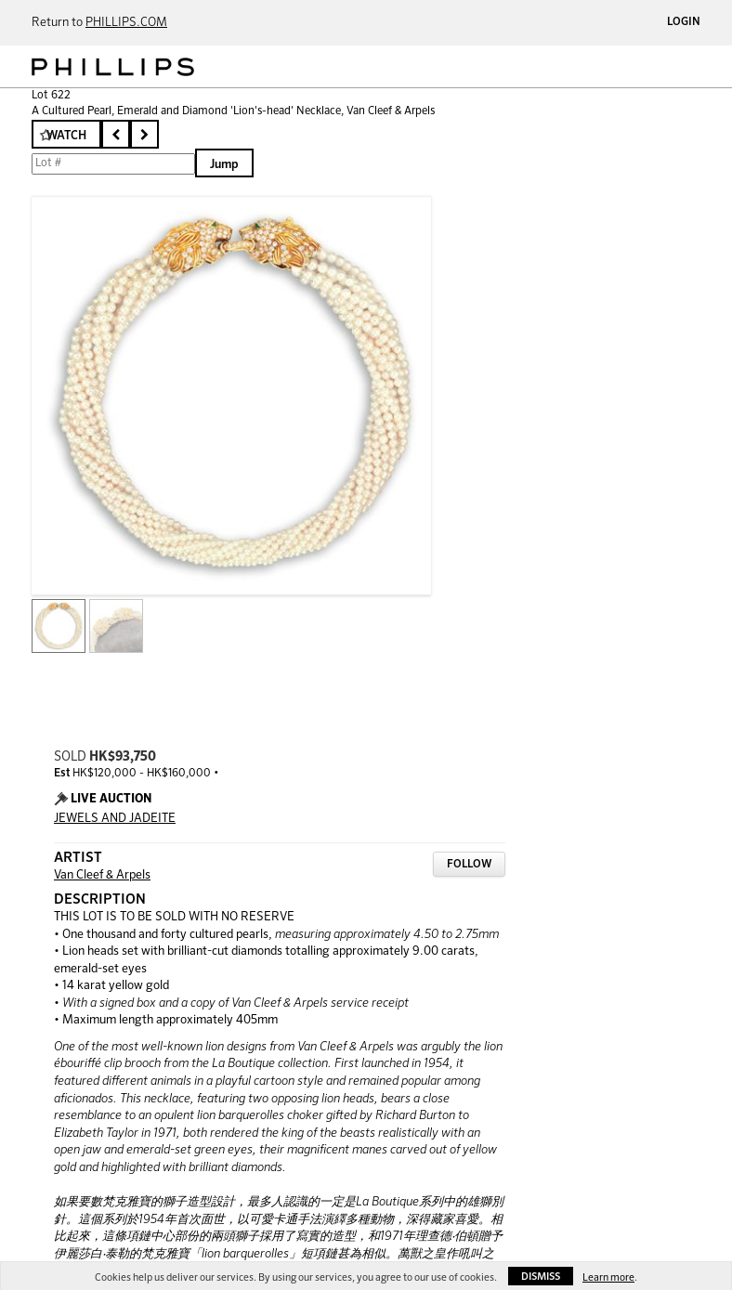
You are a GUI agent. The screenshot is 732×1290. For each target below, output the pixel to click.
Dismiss (540, 1276)
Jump (224, 165)
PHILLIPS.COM (126, 23)
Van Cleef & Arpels (102, 875)
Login (683, 22)
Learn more (608, 1277)
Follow (469, 864)
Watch (66, 136)
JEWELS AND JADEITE (115, 819)
